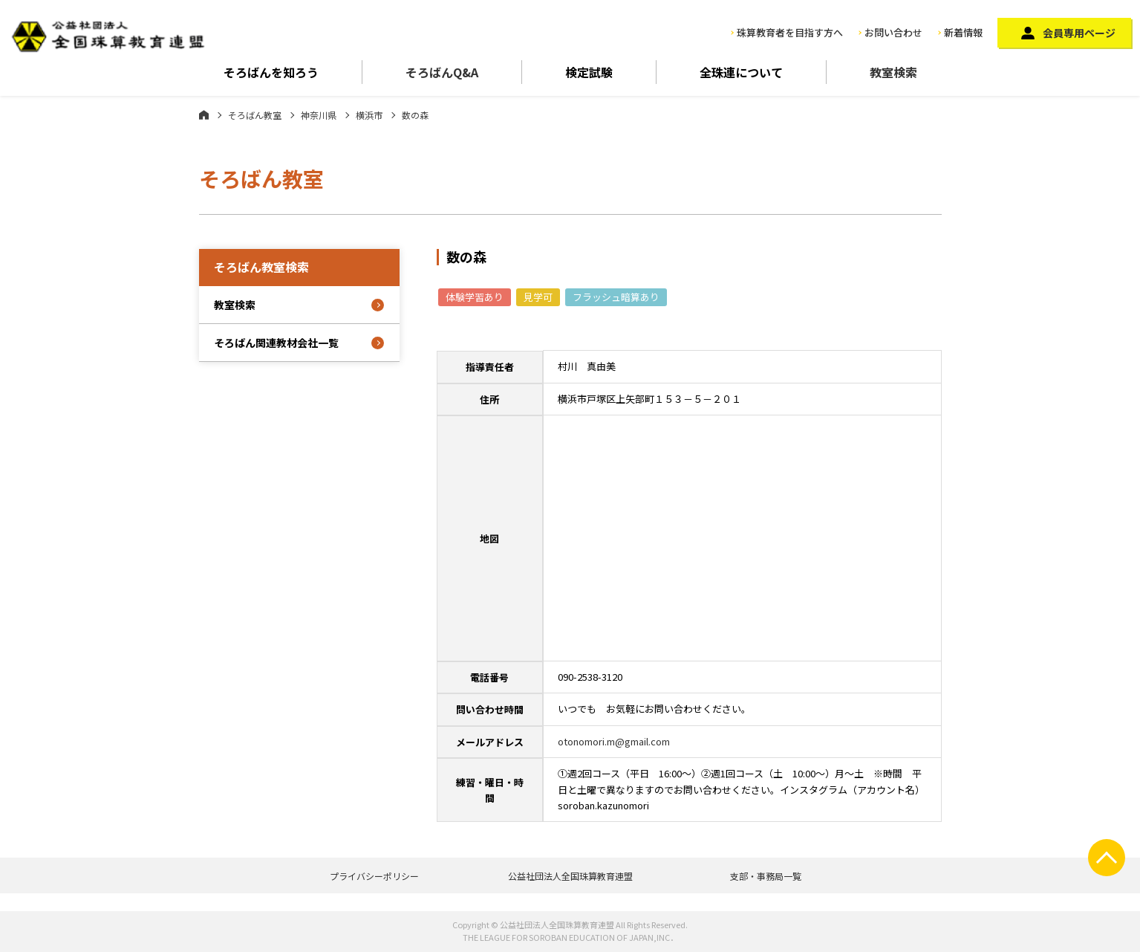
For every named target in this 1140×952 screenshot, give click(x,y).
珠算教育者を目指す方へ (790, 32)
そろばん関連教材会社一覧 (276, 342)
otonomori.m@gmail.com (614, 741)
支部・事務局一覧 (765, 876)
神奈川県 (318, 115)
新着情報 (963, 32)
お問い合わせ (893, 32)
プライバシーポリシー (374, 876)
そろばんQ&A (441, 72)
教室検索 (893, 72)
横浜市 (369, 115)
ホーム (204, 114)
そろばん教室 (254, 115)
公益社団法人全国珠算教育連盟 (570, 876)
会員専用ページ (1079, 32)
